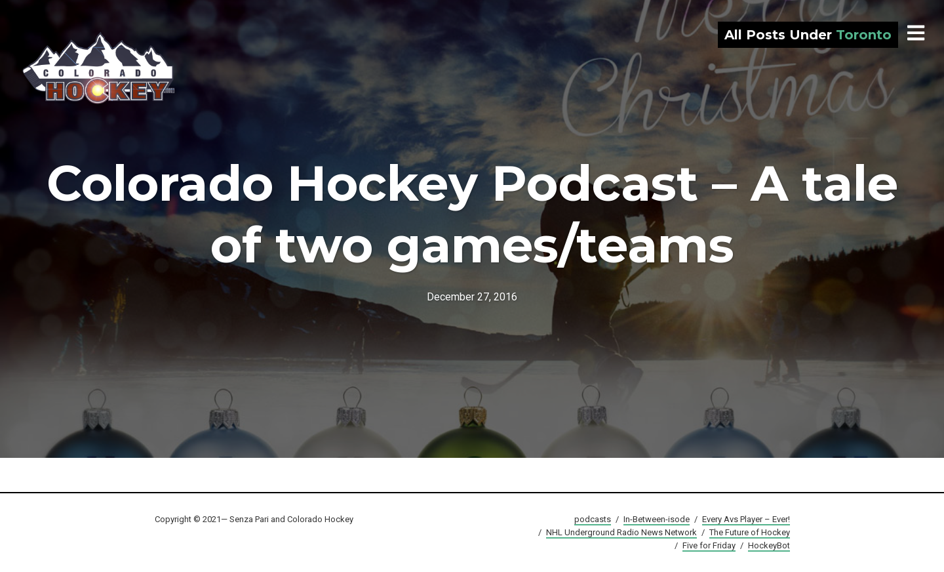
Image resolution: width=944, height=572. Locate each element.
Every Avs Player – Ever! (746, 519)
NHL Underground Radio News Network (621, 532)
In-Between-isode (656, 519)
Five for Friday (709, 545)
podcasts (592, 519)
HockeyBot (769, 545)
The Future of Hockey (749, 532)
